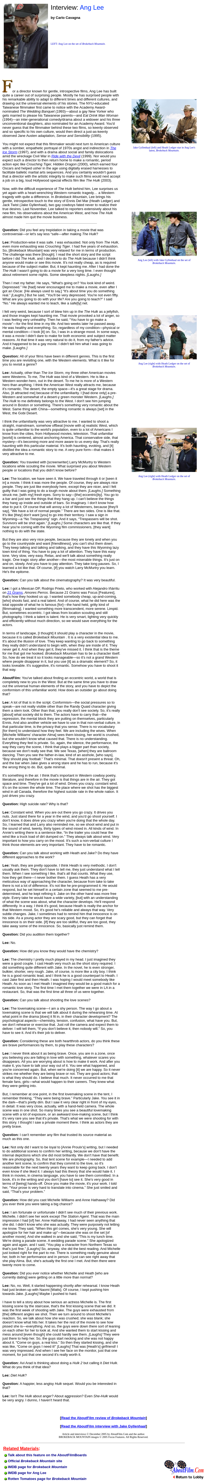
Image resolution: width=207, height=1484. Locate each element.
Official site (33, 1461)
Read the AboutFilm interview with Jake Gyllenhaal (103, 1426)
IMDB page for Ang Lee (25, 1473)
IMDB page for (35, 1467)
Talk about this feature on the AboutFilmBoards (45, 1455)
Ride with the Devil (66, 156)
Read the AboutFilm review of (103, 1418)
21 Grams (15, 592)
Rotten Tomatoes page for (45, 1479)
